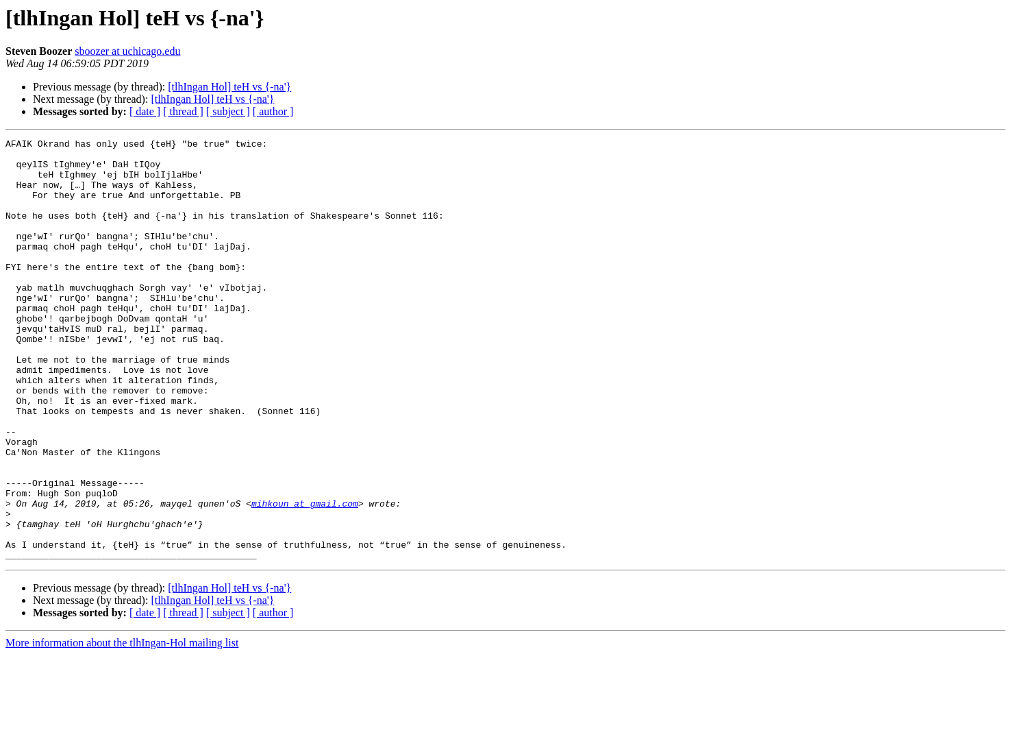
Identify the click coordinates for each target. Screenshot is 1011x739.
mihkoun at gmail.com (304, 577)
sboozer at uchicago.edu (127, 51)
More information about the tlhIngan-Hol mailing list (121, 727)
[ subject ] (228, 111)
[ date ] (144, 111)
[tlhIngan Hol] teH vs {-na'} (229, 87)
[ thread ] (183, 111)
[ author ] (273, 111)
